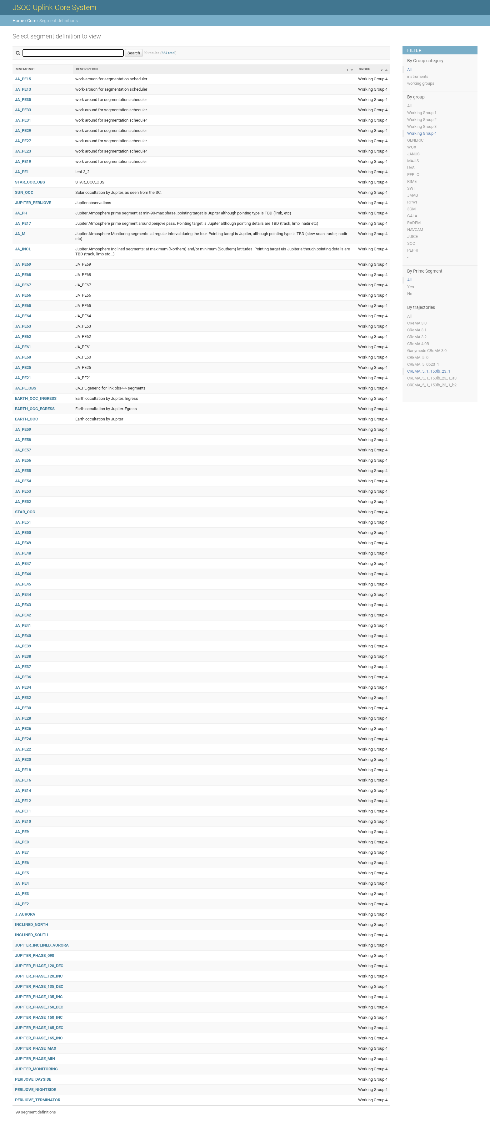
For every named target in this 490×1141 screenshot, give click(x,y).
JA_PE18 (23, 769)
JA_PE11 (23, 811)
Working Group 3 (422, 126)
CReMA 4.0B (418, 343)
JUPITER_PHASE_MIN (35, 1058)
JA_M (20, 233)
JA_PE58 (23, 439)
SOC (411, 243)
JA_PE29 (23, 130)
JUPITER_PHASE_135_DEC (39, 986)
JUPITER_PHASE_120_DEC (39, 965)
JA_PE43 (23, 604)
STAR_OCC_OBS (30, 182)
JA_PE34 (23, 687)
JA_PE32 (23, 697)
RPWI (412, 202)
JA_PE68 (23, 274)
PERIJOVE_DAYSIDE (33, 1079)
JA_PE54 (23, 481)
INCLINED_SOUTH (31, 934)
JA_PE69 (23, 264)
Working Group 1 (422, 112)
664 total (168, 53)
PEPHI (412, 250)
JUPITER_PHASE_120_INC (39, 976)
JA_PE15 (23, 79)
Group (364, 69)
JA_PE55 (23, 470)
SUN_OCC (24, 192)
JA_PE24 (23, 738)
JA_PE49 (23, 542)
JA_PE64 (23, 316)
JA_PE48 (23, 553)
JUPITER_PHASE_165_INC (39, 1038)
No (409, 293)
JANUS (413, 154)
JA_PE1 (22, 171)
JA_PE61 (23, 346)
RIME (412, 181)
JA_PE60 (23, 357)
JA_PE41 (23, 625)
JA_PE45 (23, 584)
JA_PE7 (22, 852)
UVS (411, 167)
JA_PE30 (23, 708)
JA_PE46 (23, 573)
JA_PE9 (22, 831)
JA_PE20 (23, 759)
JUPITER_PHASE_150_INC (39, 1017)
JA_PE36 (23, 677)
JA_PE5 (22, 873)
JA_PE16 (23, 780)
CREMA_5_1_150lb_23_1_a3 (432, 378)
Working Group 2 (422, 119)
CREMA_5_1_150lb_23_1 (428, 371)
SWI (411, 188)
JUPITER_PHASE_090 (34, 955)
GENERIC (415, 140)
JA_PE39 (23, 646)
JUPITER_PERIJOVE (33, 202)
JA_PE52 (23, 501)
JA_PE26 (23, 728)
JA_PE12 (23, 800)
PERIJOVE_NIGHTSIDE (35, 1089)
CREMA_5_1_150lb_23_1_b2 (432, 385)
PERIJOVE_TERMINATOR (37, 1100)
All (409, 69)
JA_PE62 (23, 336)
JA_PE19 (23, 161)
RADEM (414, 222)
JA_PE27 (23, 140)
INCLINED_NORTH (31, 924)
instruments (417, 76)
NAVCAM (415, 229)
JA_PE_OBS (25, 388)
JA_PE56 (23, 460)
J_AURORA (25, 914)
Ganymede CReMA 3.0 (427, 350)
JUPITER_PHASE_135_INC (39, 996)
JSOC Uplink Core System (54, 7)
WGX (411, 147)
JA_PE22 (23, 749)
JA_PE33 (23, 110)
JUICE (412, 236)
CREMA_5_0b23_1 (423, 364)
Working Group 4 (422, 133)
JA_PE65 (23, 305)
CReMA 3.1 (417, 330)
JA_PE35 (23, 99)
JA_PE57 (23, 450)
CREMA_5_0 (417, 357)
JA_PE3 (22, 893)
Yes (410, 286)
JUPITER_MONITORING (36, 1069)
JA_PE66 (23, 295)
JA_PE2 (22, 904)
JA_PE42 (23, 615)
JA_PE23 (23, 151)
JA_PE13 (23, 89)
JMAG (412, 195)
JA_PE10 (23, 821)
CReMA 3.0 (417, 323)
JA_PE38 (23, 656)
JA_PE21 (23, 377)
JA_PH (21, 213)
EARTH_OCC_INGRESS (36, 398)
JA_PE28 (23, 718)
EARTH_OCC (26, 419)
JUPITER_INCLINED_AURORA (42, 945)
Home (18, 20)
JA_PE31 (23, 120)
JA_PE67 (23, 285)
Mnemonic (25, 69)
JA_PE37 (23, 666)
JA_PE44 (23, 594)
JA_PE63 (23, 326)
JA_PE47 (23, 563)
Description (87, 69)
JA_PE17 (23, 223)
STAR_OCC (25, 512)
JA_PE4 (22, 883)
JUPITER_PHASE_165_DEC (39, 1027)
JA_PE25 (23, 367)
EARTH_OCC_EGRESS (35, 408)
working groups (420, 83)
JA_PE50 (23, 532)
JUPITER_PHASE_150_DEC (39, 1007)
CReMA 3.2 (417, 336)
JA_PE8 (22, 842)
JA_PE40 (23, 635)
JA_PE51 (23, 522)
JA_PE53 (23, 491)
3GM (411, 209)
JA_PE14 (23, 790)
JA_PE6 (22, 862)
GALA (412, 216)
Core (31, 20)
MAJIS (413, 160)
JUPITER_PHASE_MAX (35, 1048)
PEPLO (413, 174)
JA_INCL (23, 249)
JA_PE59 (23, 429)
